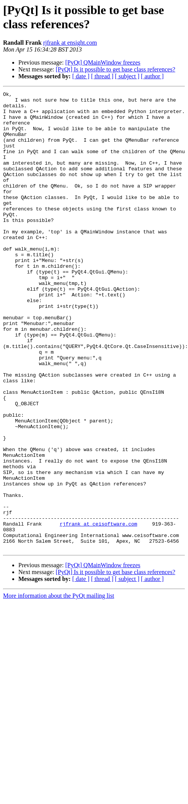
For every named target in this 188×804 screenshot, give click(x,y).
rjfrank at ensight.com (70, 42)
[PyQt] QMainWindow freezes (103, 62)
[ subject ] (127, 76)
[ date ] (80, 76)
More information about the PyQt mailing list (58, 687)
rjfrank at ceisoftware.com (98, 610)
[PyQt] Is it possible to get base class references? (115, 69)
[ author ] (152, 76)
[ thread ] (102, 76)
